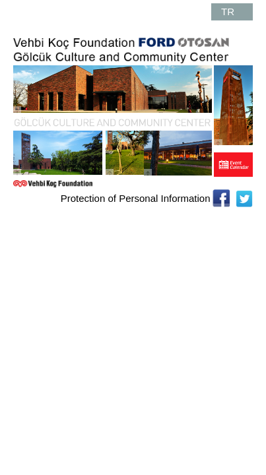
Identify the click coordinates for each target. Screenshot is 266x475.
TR (227, 11)
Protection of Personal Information (136, 198)
